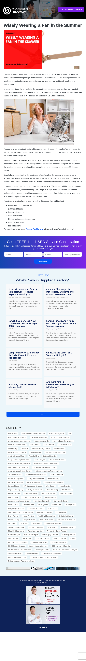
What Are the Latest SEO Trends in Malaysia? (59, 354)
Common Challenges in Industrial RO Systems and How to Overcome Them (60, 292)
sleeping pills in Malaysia (53, 390)
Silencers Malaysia (14, 390)
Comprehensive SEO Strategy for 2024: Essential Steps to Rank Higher (24, 355)
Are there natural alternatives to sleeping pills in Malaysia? (61, 384)
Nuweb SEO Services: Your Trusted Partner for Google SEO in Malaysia (23, 323)
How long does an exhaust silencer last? (22, 385)
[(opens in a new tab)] (18, 568)
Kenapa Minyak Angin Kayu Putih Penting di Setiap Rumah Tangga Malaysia (61, 323)
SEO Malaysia (13, 360)
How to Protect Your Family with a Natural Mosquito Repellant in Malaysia (23, 292)
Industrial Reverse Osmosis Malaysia (57, 297)
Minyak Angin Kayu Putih (53, 329)
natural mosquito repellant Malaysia (19, 297)
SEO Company (13, 329)
